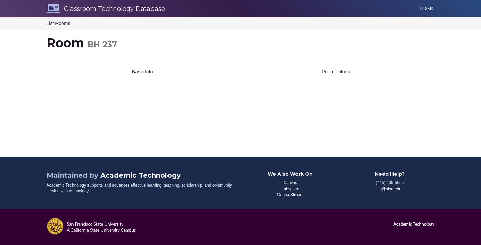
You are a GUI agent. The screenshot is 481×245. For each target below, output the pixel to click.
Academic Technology (140, 175)
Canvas (290, 182)
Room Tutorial (336, 71)
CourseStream (290, 194)
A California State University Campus (101, 230)
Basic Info (142, 71)
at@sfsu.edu (389, 189)
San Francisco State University (95, 224)
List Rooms (58, 23)
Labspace (290, 189)
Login (427, 8)
